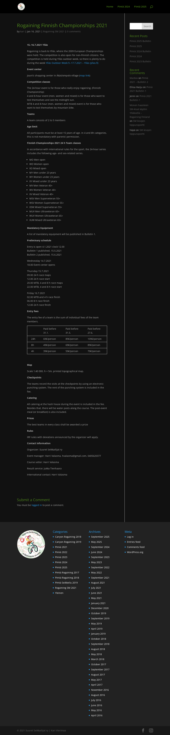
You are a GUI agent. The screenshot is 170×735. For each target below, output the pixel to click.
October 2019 (98, 613)
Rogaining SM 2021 (53, 31)
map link (84, 75)
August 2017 (98, 674)
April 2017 (96, 684)
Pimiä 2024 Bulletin (140, 51)
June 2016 (96, 705)
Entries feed (133, 541)
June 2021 (96, 592)
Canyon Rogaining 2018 (68, 536)
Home (109, 6)
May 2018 (96, 654)
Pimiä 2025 (140, 6)
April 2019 (96, 628)
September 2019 (100, 618)
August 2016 (98, 695)
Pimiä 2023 (61, 557)
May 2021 (96, 598)
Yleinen (59, 592)
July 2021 (96, 587)
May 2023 (96, 562)
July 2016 (96, 700)
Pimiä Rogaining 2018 (67, 577)
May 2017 (96, 679)
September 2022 (100, 567)
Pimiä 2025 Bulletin (140, 41)
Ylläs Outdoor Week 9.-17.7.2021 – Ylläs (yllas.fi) (72, 62)
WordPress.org (135, 552)
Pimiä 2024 (124, 6)
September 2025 (100, 536)
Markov (134, 78)
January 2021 (98, 603)
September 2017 (100, 669)
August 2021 (98, 582)
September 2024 (100, 547)
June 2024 (96, 552)
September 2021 (100, 577)
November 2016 (100, 689)
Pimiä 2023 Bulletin (140, 61)
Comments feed (136, 547)
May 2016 (96, 710)
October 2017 (98, 664)
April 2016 (96, 715)
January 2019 (98, 633)
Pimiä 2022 (61, 552)
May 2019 (96, 623)
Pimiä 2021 (61, 547)
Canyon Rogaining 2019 (68, 541)
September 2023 (100, 557)
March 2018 (97, 659)
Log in (130, 536)
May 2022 (96, 572)
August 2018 (98, 649)
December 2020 (100, 608)
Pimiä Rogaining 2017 (67, 572)
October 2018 (98, 638)
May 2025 (96, 541)
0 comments (74, 31)
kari (22, 31)
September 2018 (100, 644)
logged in (37, 505)
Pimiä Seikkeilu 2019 (66, 582)
